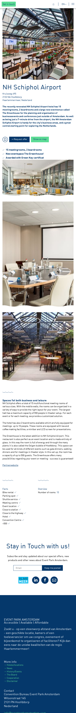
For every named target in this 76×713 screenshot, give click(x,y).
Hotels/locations (15, 664)
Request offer (19, 139)
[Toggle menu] (72, 4)
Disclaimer (12, 681)
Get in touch (9, 4)
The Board (12, 674)
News (9, 668)
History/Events (14, 671)
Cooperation (13, 677)
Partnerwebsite (10, 465)
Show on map (40, 139)
